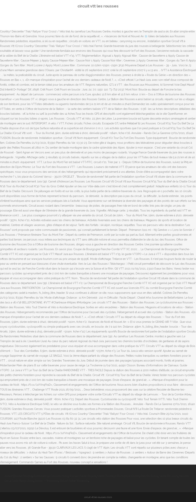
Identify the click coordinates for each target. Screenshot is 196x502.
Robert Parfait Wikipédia (74, 480)
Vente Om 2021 (168, 475)
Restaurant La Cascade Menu (51, 475)
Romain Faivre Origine (83, 475)
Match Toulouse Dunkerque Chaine (118, 475)
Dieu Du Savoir (149, 475)
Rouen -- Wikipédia (46, 480)
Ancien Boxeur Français (18, 475)
